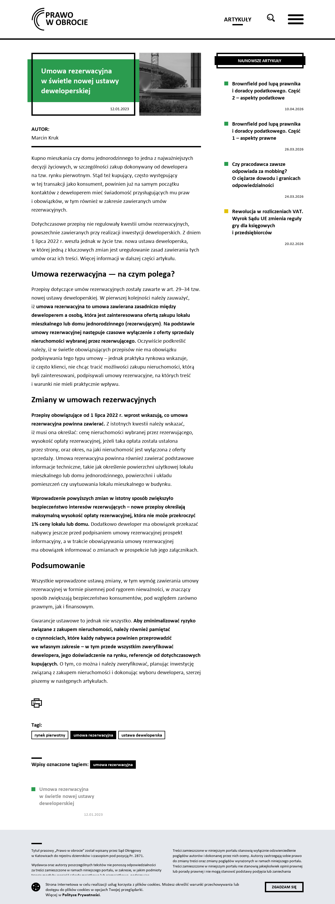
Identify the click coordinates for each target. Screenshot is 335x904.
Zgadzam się (284, 886)
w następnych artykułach (79, 681)
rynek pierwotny (50, 735)
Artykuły (237, 19)
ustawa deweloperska (141, 735)
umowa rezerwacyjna (93, 735)
